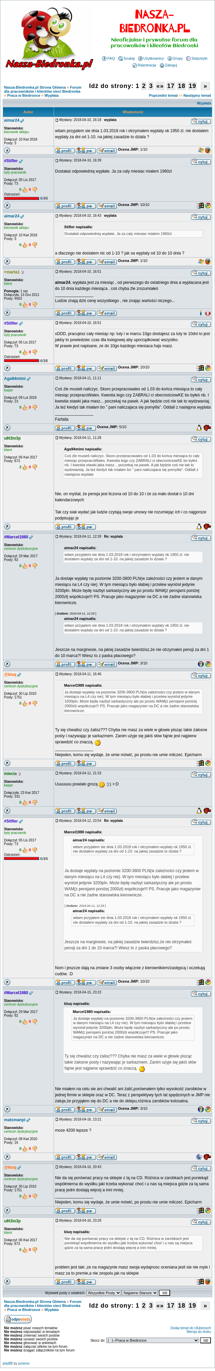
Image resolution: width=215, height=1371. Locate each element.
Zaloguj (168, 65)
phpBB (8, 1363)
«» (160, 86)
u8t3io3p (12, 438)
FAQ (108, 58)
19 (192, 86)
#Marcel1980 (16, 537)
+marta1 (12, 272)
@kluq (10, 674)
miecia (10, 773)
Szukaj (126, 58)
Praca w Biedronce (23, 95)
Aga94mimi (15, 378)
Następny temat (197, 95)
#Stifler (11, 160)
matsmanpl (14, 1119)
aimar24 (11, 120)
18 (181, 86)
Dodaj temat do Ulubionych (190, 1328)
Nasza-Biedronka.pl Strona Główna (35, 87)
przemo (23, 1363)
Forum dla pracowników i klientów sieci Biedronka (42, 89)
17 (170, 86)
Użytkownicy (151, 58)
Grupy (175, 58)
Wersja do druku (199, 1332)
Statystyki (196, 58)
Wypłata (52, 95)
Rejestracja (144, 65)
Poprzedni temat (163, 95)
